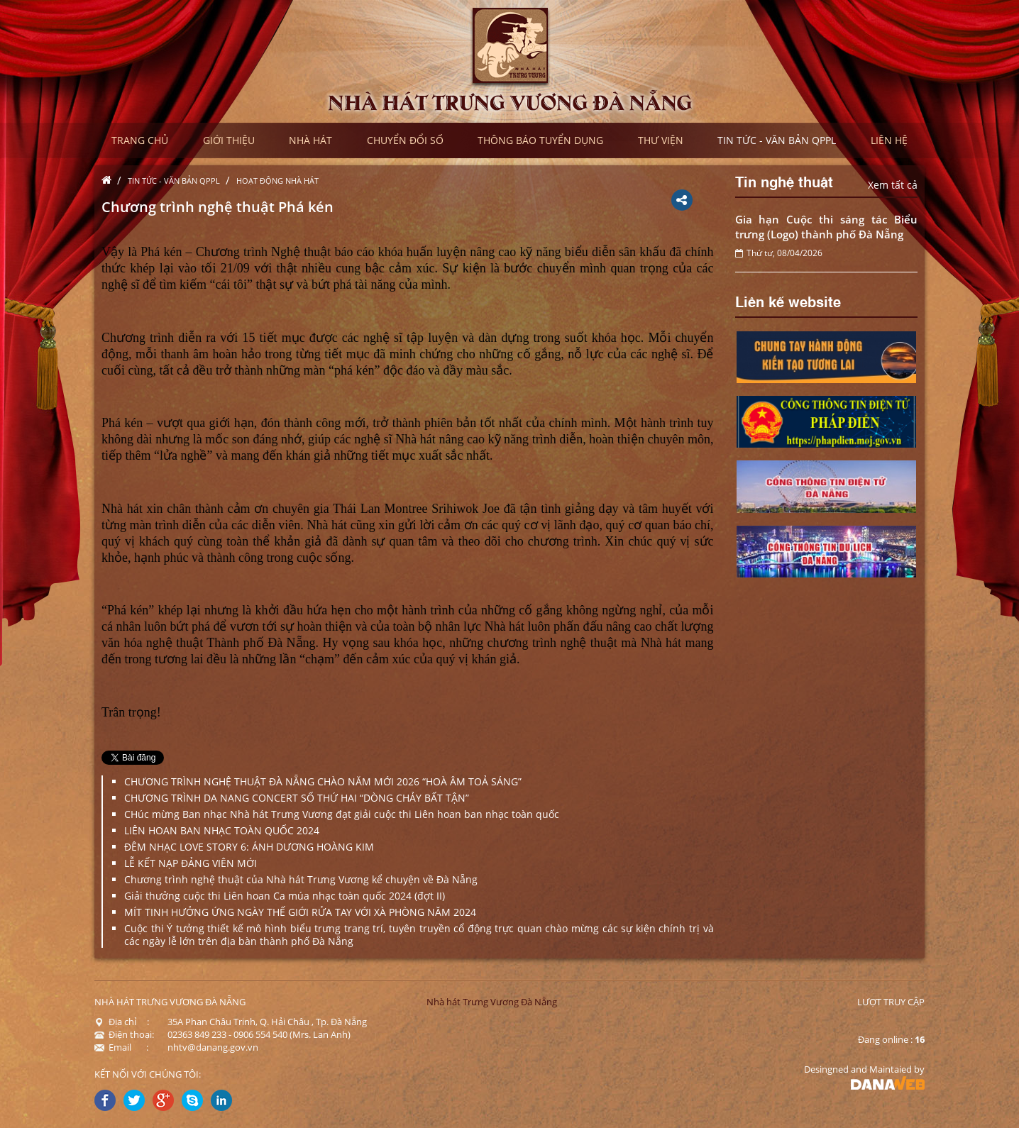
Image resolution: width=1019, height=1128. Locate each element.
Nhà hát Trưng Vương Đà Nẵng (491, 1001)
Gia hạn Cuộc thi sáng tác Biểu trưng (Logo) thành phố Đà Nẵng (826, 226)
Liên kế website (788, 301)
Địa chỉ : (121, 1021)
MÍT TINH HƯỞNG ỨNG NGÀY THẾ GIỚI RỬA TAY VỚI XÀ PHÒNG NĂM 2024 (300, 912)
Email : (121, 1047)
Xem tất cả (893, 185)
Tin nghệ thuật (784, 181)
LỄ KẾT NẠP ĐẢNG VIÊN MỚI (190, 863)
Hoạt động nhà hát (277, 180)
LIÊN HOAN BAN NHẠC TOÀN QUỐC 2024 (221, 830)
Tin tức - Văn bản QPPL (174, 180)
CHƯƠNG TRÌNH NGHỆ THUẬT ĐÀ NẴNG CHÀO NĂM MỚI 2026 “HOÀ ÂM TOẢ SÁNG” (323, 781)
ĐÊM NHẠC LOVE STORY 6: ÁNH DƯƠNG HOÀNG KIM (249, 846)
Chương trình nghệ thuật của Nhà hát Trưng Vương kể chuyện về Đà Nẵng (301, 879)
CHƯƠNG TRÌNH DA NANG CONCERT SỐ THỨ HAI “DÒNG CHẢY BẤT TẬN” (296, 797)
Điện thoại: (124, 1034)
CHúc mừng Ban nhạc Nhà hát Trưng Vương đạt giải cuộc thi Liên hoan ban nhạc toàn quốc (341, 814)
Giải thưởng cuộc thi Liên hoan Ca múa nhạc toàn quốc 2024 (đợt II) (284, 895)
